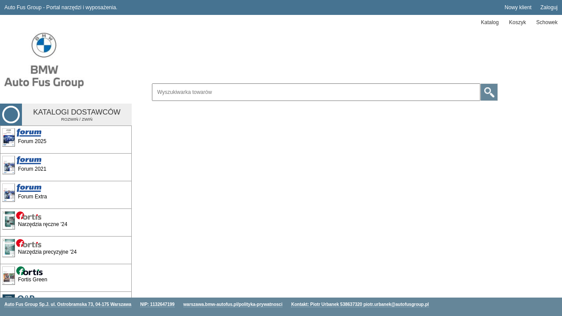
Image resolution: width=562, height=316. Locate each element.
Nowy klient (517, 7)
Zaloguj (549, 7)
